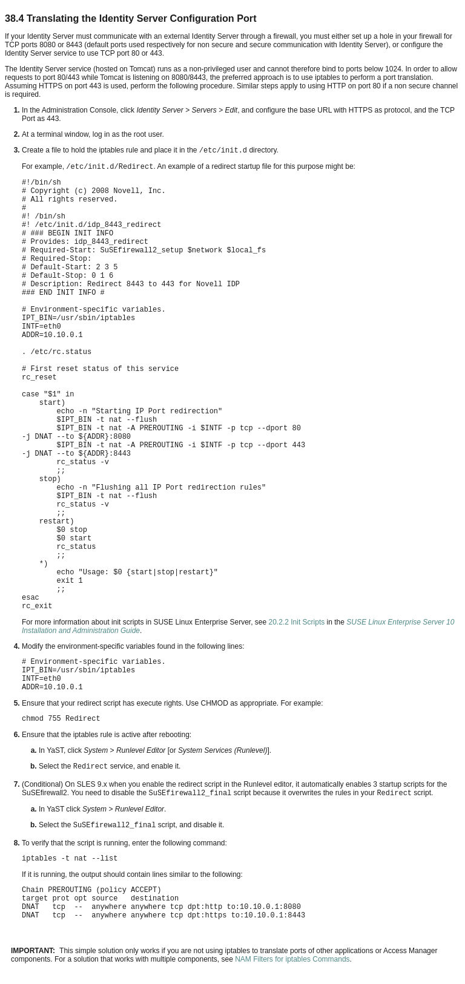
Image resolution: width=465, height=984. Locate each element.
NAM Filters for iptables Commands (292, 959)
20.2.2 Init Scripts (295, 622)
